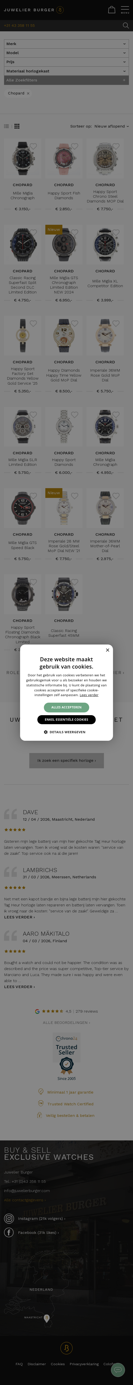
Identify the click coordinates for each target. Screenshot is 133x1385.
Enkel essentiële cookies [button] (66, 719)
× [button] (107, 650)
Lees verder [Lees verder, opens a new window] (89, 695)
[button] (67, 731)
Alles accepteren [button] (66, 707)
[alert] (66, 692)
